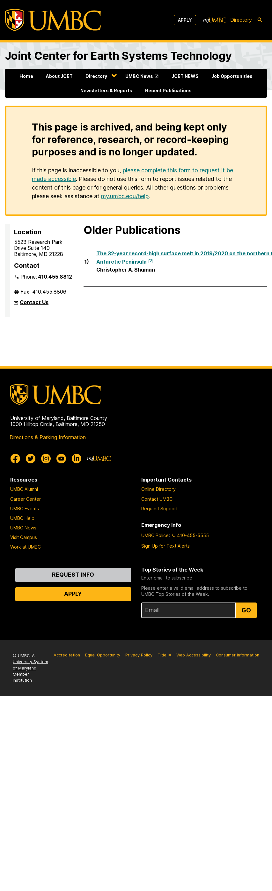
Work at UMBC (25, 547)
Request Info (73, 574)
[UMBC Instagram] (46, 459)
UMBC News (139, 76)
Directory (96, 76)
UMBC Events (24, 508)
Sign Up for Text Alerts (165, 546)
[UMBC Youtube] (61, 459)
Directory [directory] (241, 20)
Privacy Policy (138, 655)
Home (26, 76)
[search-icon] (260, 20)
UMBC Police (155, 535)
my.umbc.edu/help (125, 196)
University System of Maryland (30, 664)
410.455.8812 (55, 276)
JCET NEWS (185, 76)
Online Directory (158, 489)
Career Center (25, 499)
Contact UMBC (157, 499)
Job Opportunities (232, 76)
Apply (185, 20)
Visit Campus (23, 537)
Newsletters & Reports (106, 90)
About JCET (59, 76)
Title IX (164, 655)
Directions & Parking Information (48, 437)
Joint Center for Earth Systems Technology (118, 55)
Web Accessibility (193, 655)
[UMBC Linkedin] (77, 459)
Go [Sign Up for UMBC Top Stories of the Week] (246, 610)
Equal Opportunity (102, 655)
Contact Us (34, 302)
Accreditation (67, 655)
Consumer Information (237, 655)
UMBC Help (22, 518)
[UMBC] (53, 20)
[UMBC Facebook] (15, 459)
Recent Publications (168, 90)
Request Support (159, 508)
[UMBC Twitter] (31, 459)
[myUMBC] (214, 20)
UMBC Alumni (24, 489)
